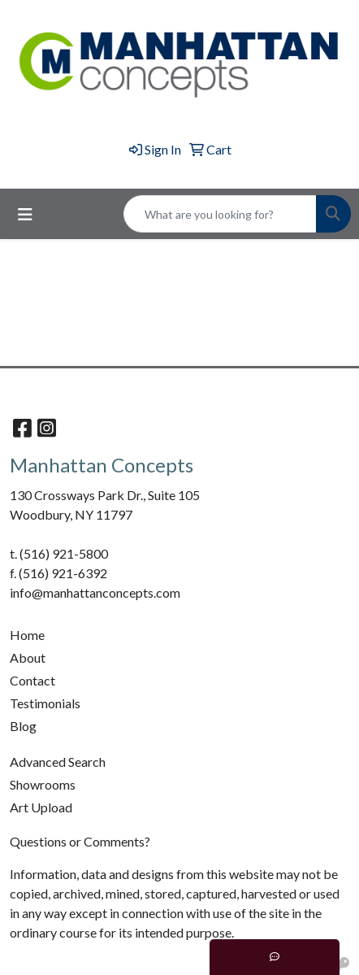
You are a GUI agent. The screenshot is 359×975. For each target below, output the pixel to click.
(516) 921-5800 (63, 553)
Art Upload (41, 807)
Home (27, 634)
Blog (23, 725)
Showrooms (43, 784)
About (27, 657)
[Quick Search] (220, 214)
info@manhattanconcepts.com (95, 592)
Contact (32, 680)
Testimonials (45, 703)
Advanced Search (58, 761)
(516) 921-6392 (63, 573)
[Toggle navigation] (25, 214)
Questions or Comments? (80, 841)
